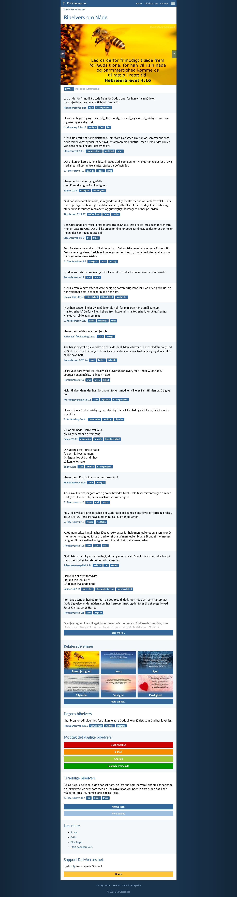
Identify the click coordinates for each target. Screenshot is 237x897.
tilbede (90, 522)
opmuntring (85, 439)
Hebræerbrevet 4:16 (75, 107)
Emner (139, 3)
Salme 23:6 (70, 466)
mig (73, 866)
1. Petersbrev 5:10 (74, 170)
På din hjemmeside (118, 766)
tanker (105, 502)
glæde (96, 798)
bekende (112, 360)
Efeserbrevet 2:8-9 (74, 237)
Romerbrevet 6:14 (74, 277)
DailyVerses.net (71, 9)
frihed (106, 380)
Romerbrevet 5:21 (74, 612)
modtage (121, 726)
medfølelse (121, 297)
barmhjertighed (103, 107)
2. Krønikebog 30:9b (75, 419)
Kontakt (117, 885)
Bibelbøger (76, 842)
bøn (91, 107)
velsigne (92, 127)
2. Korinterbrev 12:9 (75, 320)
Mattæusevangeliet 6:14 (77, 399)
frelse (106, 214)
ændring (107, 419)
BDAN (69, 89)
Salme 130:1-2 (72, 589)
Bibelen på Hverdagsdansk (87, 89)
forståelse (101, 522)
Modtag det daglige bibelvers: (88, 737)
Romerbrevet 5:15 (74, 545)
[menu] (173, 4)
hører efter (87, 589)
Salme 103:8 (71, 190)
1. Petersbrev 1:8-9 (74, 798)
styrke (91, 320)
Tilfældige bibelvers (80, 778)
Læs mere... (118, 632)
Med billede (118, 813)
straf (105, 545)
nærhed (90, 466)
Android (118, 758)
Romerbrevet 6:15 (74, 379)
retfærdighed (94, 214)
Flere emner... (118, 701)
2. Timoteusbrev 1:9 (75, 261)
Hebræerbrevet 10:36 (76, 725)
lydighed (109, 726)
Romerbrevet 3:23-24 (76, 360)
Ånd (97, 502)
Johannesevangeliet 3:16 (77, 565)
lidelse (100, 171)
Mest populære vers (82, 847)
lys (108, 127)
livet (81, 466)
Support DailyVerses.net (83, 859)
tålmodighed (99, 190)
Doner (118, 874)
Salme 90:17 (71, 439)
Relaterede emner (78, 646)
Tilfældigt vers (151, 3)
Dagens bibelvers (78, 713)
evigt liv (90, 171)
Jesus (120, 151)
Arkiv (73, 837)
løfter (109, 171)
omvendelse (94, 419)
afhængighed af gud (105, 589)
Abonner (164, 3)
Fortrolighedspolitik (131, 885)
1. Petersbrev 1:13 (74, 502)
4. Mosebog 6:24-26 (75, 127)
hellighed (93, 261)
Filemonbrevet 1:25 (75, 482)
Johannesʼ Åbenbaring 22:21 (79, 336)
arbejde (98, 439)
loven (97, 277)
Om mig (99, 885)
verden (116, 214)
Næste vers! (118, 806)
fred (101, 127)
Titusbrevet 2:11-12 (75, 214)
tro (88, 238)
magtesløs (102, 320)
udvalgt (113, 261)
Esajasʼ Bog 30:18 (73, 297)
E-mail (118, 751)
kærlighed (109, 151)
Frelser (101, 360)
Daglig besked (118, 744)
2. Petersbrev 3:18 (74, 522)
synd (89, 277)
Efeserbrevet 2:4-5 (74, 151)
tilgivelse (106, 399)
